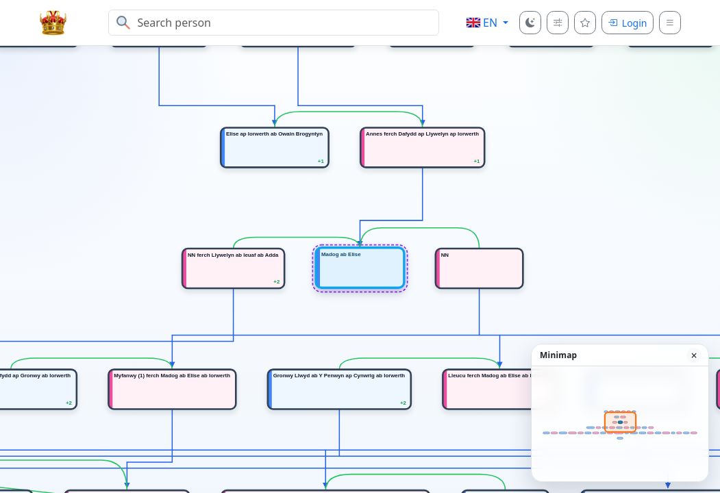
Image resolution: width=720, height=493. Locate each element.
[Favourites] (585, 22)
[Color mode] (530, 22)
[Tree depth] (558, 22)
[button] (487, 23)
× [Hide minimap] (694, 355)
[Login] (627, 22)
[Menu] (670, 22)
